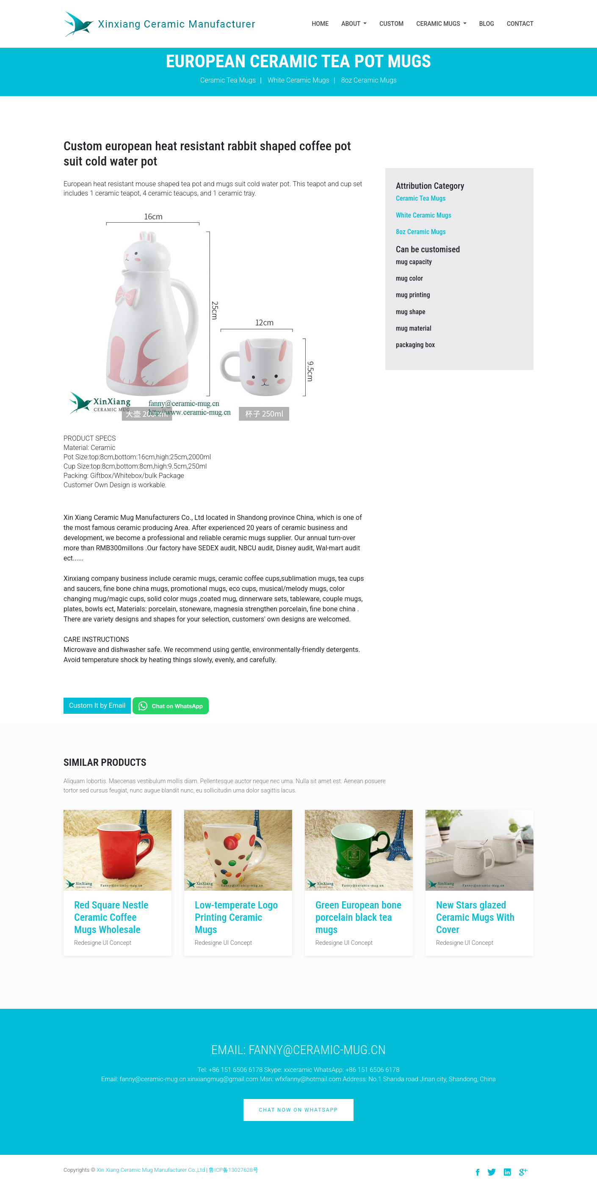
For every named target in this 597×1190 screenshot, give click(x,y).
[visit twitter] (491, 1172)
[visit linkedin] (507, 1172)
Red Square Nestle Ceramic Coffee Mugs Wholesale (111, 917)
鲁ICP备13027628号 (233, 1170)
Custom (391, 23)
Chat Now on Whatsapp (298, 1110)
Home (320, 23)
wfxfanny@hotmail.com (308, 1079)
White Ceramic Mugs (298, 80)
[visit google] (523, 1172)
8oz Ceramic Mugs (369, 80)
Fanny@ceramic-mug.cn (317, 1049)
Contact (520, 23)
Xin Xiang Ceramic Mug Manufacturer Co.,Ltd (151, 1170)
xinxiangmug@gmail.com (223, 1079)
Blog (486, 23)
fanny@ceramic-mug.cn (152, 1079)
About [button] (351, 23)
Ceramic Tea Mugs (228, 80)
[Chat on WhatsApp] (171, 705)
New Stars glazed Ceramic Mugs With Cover (475, 917)
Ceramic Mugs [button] (439, 23)
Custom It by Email (97, 705)
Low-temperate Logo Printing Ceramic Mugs (236, 917)
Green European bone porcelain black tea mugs (358, 917)
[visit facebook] (477, 1172)
